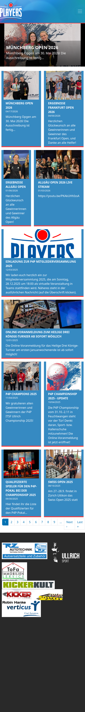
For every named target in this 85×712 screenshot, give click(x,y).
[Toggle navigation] (80, 11)
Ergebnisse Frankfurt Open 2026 (61, 107)
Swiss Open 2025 (60, 482)
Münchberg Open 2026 (32, 47)
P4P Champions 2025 (21, 394)
